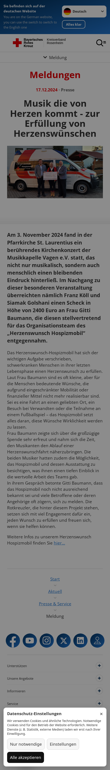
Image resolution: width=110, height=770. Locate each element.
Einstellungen (63, 744)
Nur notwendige (26, 744)
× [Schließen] (101, 713)
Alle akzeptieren (25, 757)
